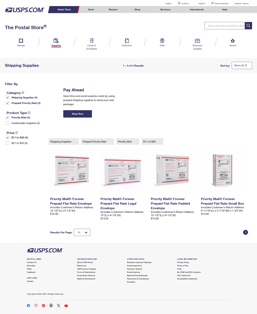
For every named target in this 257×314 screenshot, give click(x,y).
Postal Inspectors (134, 265)
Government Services (86, 275)
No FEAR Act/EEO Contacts (189, 272)
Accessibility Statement (187, 279)
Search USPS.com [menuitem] (241, 9)
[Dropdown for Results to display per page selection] (82, 232)
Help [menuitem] (224, 9)
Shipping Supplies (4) (24, 97)
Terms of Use (182, 265)
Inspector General (134, 269)
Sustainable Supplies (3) (25, 122)
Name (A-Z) (240, 65)
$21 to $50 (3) (19, 142)
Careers (30, 281)
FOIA (179, 269)
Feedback (31, 272)
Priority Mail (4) (20, 117)
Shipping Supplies (61, 141)
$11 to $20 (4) (19, 137)
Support (202, 3)
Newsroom (81, 265)
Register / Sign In (242, 3)
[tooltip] (22, 92)
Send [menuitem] (91, 9)
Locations (185, 3)
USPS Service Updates (86, 269)
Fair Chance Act (183, 275)
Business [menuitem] (165, 9)
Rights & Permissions (86, 279)
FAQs (29, 269)
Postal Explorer (133, 272)
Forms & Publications (86, 272)
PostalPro (131, 282)
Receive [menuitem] (113, 9)
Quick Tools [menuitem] (64, 9)
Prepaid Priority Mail (95, 141)
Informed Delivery (221, 3)
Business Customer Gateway (139, 262)
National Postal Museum (137, 275)
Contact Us (31, 262)
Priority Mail (125, 141)
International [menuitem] (197, 9)
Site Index (31, 265)
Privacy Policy (183, 262)
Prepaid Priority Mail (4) (25, 102)
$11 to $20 (149, 141)
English (165, 3)
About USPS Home (85, 262)
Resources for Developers (138, 279)
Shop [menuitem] (137, 9)
